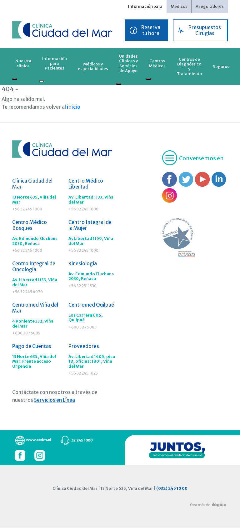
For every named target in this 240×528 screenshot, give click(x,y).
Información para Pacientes (54, 63)
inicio (73, 107)
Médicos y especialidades (93, 66)
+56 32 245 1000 (28, 209)
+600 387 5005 (27, 333)
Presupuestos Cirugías (204, 30)
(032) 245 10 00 (172, 488)
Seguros (221, 66)
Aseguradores (210, 6)
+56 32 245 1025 (83, 374)
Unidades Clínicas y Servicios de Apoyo (128, 63)
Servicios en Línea (54, 401)
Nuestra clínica (23, 63)
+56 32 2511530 (82, 286)
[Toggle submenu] (14, 79)
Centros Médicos (157, 63)
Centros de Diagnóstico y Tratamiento (189, 66)
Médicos (179, 6)
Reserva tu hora (150, 30)
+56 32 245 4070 (28, 292)
